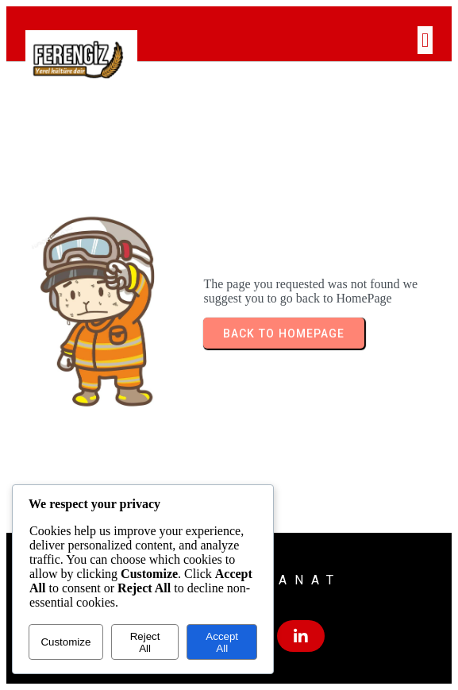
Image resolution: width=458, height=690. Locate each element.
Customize (65, 642)
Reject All (145, 642)
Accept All (222, 642)
